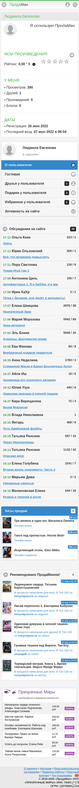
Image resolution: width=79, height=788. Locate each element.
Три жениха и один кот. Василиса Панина (44, 520)
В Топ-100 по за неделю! (43, 594)
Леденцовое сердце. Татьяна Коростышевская (35, 586)
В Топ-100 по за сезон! (43, 633)
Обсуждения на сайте (43, 229)
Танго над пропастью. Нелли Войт (39, 535)
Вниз (74, 783)
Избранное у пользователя (37, 202)
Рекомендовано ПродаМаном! (44, 574)
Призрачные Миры (38, 694)
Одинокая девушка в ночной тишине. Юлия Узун (41, 625)
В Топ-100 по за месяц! (43, 673)
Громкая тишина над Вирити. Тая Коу (41, 645)
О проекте (30, 768)
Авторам (45, 768)
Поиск (75, 5)
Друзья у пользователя (37, 183)
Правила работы (53, 771)
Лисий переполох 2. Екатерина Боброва (43, 606)
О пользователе (18, 165)
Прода (18, 5)
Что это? (34, 64)
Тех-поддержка (62, 775)
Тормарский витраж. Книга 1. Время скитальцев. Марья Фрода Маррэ (40, 665)
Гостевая (12, 174)
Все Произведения (72, 55)
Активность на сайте (22, 211)
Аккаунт (68, 5)
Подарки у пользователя (37, 193)
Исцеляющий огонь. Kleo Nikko (37, 550)
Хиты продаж (40, 511)
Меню (4, 5)
